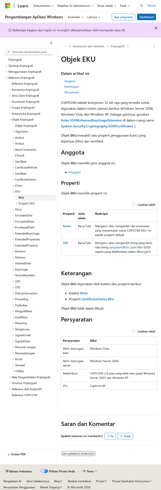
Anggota (69, 81)
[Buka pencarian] (141, 5)
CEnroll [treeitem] (19, 155)
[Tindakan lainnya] (154, 46)
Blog (57, 481)
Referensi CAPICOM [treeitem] (24, 395)
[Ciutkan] (51, 43)
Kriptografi (117, 46)
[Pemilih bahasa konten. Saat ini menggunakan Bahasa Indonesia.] (18, 471)
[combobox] (28, 52)
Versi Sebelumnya (37, 481)
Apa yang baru (123, 17)
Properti (75, 172)
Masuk (151, 5)
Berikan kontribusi (79, 481)
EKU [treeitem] (21, 197)
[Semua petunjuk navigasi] (64, 46)
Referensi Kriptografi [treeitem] (25, 84)
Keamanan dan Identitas (88, 46)
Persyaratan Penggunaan (19, 487)
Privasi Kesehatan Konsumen (130, 481)
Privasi (100, 481)
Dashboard (147, 17)
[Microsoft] (7, 5)
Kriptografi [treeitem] (15, 60)
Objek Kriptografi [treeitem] (26, 126)
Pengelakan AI (12, 481)
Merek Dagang (49, 487)
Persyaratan (71, 92)
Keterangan (71, 86)
